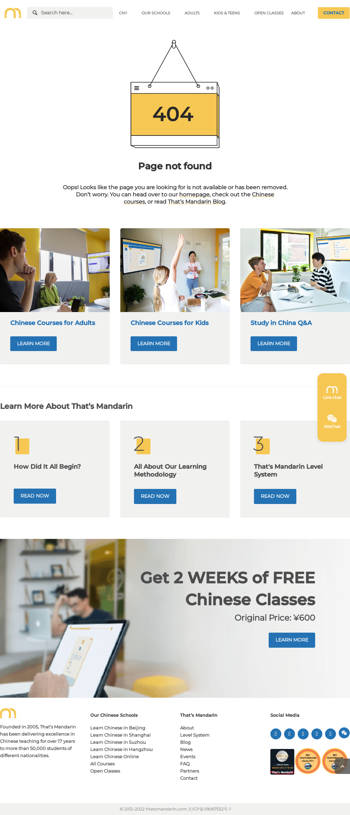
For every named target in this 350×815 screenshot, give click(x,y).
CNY (123, 13)
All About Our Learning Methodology (170, 470)
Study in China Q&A (281, 323)
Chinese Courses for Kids (169, 323)
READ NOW (35, 496)
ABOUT (298, 13)
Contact (189, 778)
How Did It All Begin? (47, 466)
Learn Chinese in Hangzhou (121, 749)
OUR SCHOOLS (156, 13)
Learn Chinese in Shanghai (120, 735)
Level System (195, 735)
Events (187, 756)
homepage (194, 194)
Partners (189, 771)
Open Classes (105, 771)
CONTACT (333, 12)
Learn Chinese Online (114, 756)
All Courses (102, 763)
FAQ (185, 763)
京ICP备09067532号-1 (209, 809)
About (187, 727)
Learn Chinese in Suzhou (118, 742)
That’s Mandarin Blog (196, 201)
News (186, 749)
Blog (185, 742)
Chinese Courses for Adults (52, 323)
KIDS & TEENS (227, 13)
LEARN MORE (33, 343)
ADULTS (192, 13)
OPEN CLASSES (269, 13)
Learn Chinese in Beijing (117, 727)
